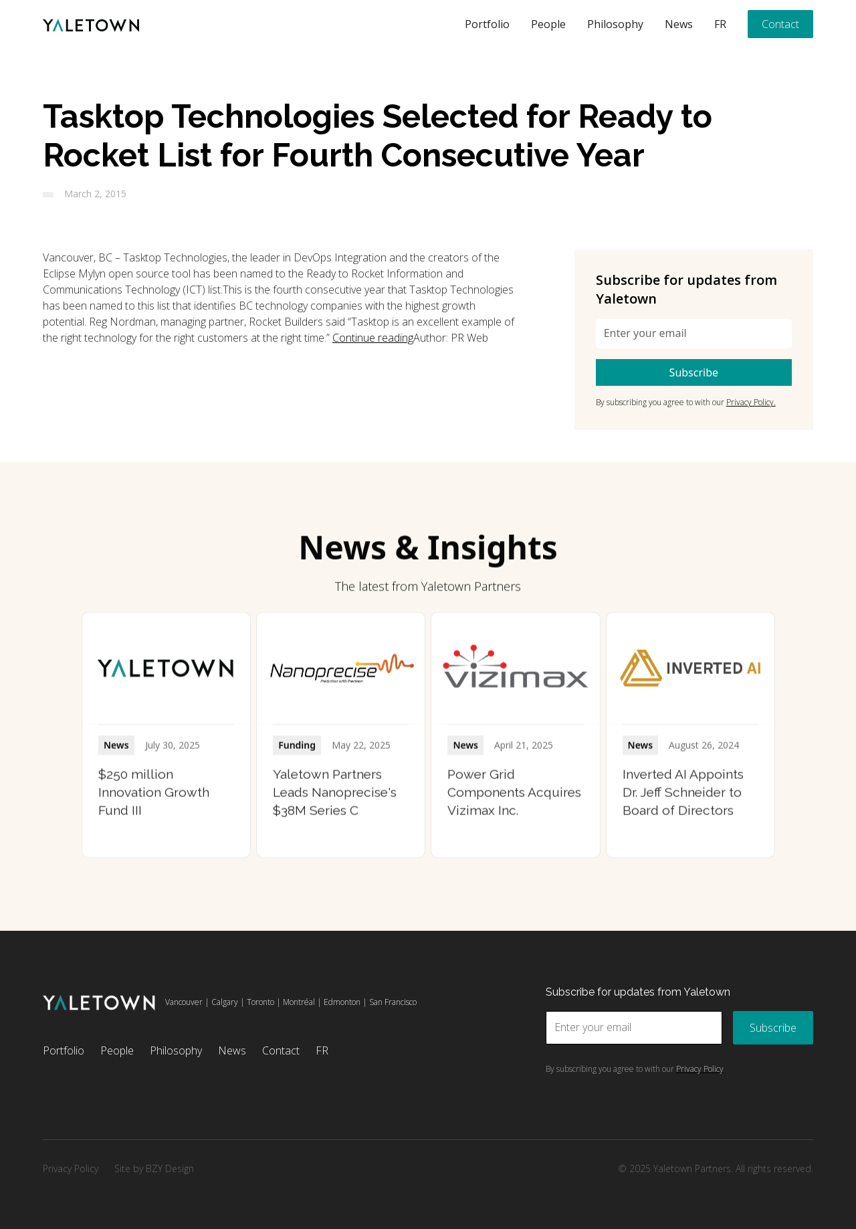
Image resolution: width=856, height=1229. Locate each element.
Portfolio (487, 24)
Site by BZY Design (154, 1168)
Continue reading (372, 337)
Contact (780, 24)
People (548, 24)
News (679, 24)
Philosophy (615, 24)
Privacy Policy (70, 1168)
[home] (91, 24)
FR (720, 24)
